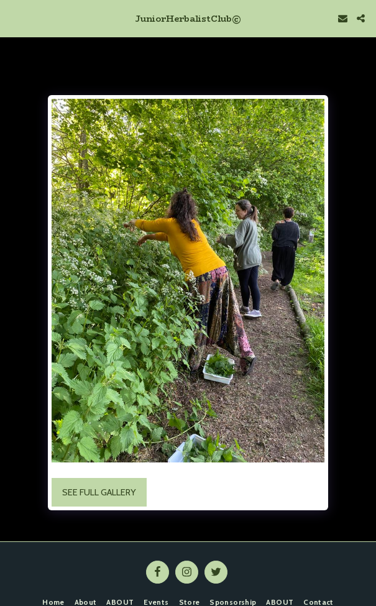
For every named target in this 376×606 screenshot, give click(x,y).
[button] (13, 18)
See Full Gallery (99, 492)
